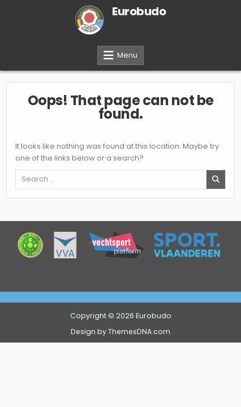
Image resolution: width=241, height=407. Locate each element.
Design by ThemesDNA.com (120, 331)
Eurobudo (139, 11)
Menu (127, 55)
